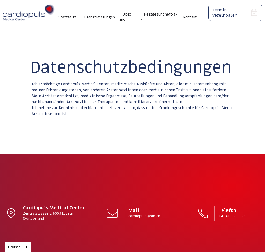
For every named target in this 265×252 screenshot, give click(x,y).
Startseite (67, 17)
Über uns (125, 17)
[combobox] (18, 247)
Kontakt (190, 17)
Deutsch (14, 247)
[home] (29, 12)
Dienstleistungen (99, 17)
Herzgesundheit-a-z (158, 17)
